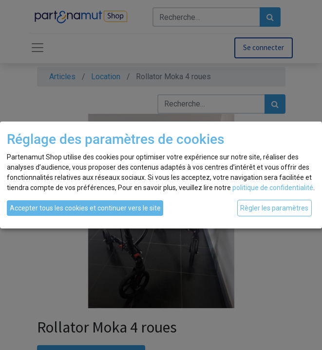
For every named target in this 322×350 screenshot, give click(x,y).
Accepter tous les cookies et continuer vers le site (85, 208)
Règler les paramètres (274, 208)
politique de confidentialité (272, 188)
